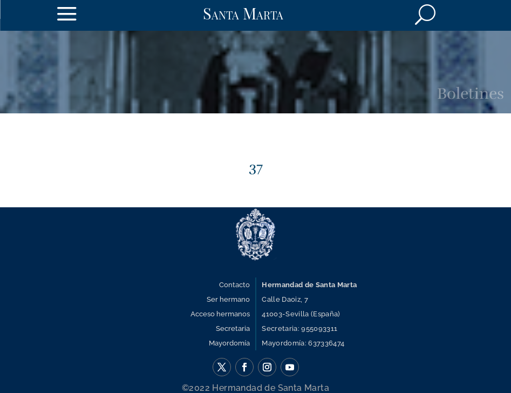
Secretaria (233, 328)
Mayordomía (229, 343)
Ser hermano (228, 299)
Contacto (234, 285)
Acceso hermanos (220, 314)
